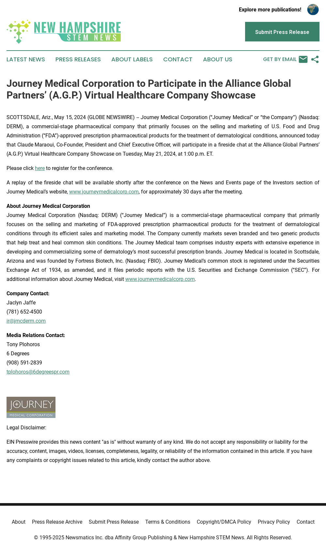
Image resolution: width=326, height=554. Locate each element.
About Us (217, 59)
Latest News (26, 59)
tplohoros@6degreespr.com (38, 372)
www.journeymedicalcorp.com (104, 192)
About (18, 522)
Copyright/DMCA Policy (224, 522)
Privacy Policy (274, 522)
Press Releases (78, 59)
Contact (178, 59)
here (40, 168)
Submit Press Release (114, 522)
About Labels (132, 59)
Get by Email (285, 59)
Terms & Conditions (167, 522)
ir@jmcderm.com (26, 321)
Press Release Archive (57, 522)
